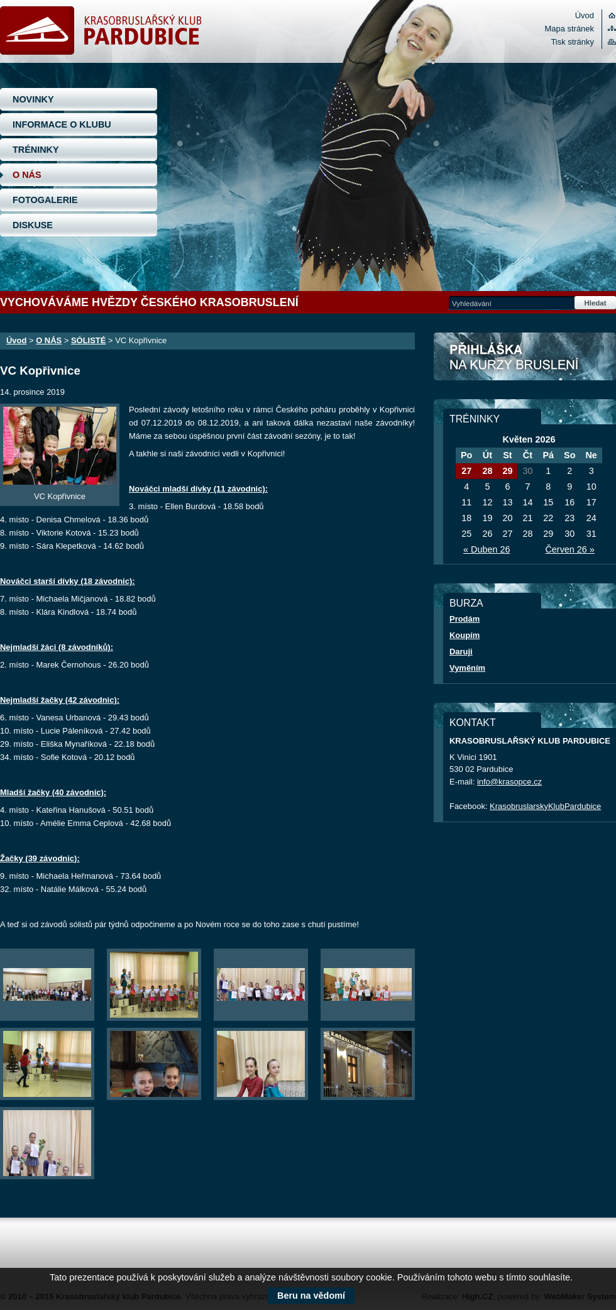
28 (487, 471)
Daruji (461, 651)
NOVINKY (33, 99)
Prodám (464, 619)
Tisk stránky (572, 42)
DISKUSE (33, 225)
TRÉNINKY (36, 150)
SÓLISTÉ (88, 340)
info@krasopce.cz (509, 781)
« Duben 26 (486, 549)
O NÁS (27, 175)
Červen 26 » (569, 549)
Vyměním (467, 668)
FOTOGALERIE (45, 200)
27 (466, 471)
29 (507, 471)
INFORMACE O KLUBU (62, 124)
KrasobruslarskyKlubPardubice (545, 806)
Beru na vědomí (311, 1296)
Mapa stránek (569, 28)
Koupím (464, 635)
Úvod (584, 15)
